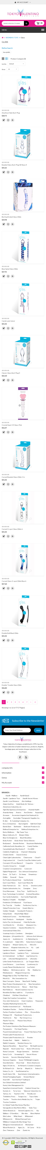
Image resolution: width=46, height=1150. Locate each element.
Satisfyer (35, 1051)
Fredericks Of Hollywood (12, 902)
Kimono (6, 947)
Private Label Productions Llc (13, 1035)
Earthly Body (28, 880)
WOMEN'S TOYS (12, 38)
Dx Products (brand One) (12, 880)
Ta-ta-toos (17, 1091)
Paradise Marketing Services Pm (14, 1004)
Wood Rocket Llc (9, 1127)
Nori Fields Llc (8, 990)
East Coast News (9, 883)
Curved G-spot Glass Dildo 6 (12, 529)
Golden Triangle (9, 911)
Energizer (27, 888)
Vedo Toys (33, 1108)
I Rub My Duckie (29, 922)
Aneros (18, 812)
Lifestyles (33, 959)
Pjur (15, 1018)
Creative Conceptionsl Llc (12, 869)
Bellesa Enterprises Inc (30, 829)
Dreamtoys (33, 874)
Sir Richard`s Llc (8, 1068)
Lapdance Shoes (9, 953)
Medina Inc (37, 970)
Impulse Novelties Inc (27, 928)
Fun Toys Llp (7, 905)
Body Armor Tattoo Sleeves (25, 841)
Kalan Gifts (19, 942)
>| (35, 702)
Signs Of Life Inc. (9, 1066)
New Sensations (35, 984)
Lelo (4, 959)
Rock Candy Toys (17, 1049)
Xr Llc (39, 1127)
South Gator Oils (9, 1074)
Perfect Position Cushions (12, 1012)
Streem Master (29, 1077)
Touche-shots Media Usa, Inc (22, 1099)
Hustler (29, 919)
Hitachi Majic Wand (21, 914)
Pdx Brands (27, 1006)
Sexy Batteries (8, 1063)
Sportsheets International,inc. (29, 1074)
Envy (35, 888)
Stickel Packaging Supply (12, 1077)
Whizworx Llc (7, 1119)
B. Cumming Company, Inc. (19, 821)
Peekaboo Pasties (9, 1009)
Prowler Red (7, 1040)
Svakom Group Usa (32, 1088)
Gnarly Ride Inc (28, 908)
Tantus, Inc (7, 1094)
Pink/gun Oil (7, 1015)
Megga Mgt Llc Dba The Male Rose (15, 976)
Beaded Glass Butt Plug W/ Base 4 (14, 165)
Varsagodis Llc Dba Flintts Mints (14, 1108)
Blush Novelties (26, 838)
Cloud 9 (37, 857)
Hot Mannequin (24, 916)
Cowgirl (22, 866)
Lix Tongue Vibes (32, 961)
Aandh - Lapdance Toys (11, 798)
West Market (35, 1113)
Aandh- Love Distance (11, 801)
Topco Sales (33, 1096)
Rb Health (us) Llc (36, 1046)
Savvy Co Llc (7, 1054)
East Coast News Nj (25, 883)
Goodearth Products (24, 911)
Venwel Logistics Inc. (26, 1111)
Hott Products (8, 919)
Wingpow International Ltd (13, 1125)
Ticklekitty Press (9, 1096)
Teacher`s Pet (19, 1094)
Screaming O (19, 1054)
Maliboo (6, 970)
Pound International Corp (12, 1032)
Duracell (13, 877)
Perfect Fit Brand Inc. (26, 1009)
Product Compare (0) (18, 59)
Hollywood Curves (9, 916)
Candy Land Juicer (8, 321)
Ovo (30, 998)
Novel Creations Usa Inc (24, 990)
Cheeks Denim (8, 855)
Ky (32, 947)
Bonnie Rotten (18, 843)
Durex (21, 877)
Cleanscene (27, 857)
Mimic (33, 976)
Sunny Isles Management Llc (13, 1085)
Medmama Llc (8, 973)
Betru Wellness (8, 832)
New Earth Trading (29, 981)
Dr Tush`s (13, 874)
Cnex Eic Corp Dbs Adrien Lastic (29, 860)
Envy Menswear (8, 891)
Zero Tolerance (8, 1130)
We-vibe (24, 1113)
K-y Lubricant (8, 942)
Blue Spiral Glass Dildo (10, 269)
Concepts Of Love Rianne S (13, 863)
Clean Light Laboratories (12, 857)
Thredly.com (31, 1094)
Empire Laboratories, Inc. (12, 888)
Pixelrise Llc (7, 1018)
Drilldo (5, 877)
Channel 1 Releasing (28, 852)
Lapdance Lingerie (25, 950)
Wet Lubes (7, 1116)
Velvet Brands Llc (9, 1111)
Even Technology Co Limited (13, 894)
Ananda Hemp (8, 812)
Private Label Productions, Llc (13, 1037)
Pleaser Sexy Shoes (25, 1021)
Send (38, 730)
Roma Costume (8, 1051)
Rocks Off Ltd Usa (33, 1049)
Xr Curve (31, 1127)
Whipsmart (29, 1116)
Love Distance (8, 964)
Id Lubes (20, 925)
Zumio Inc (26, 1130)
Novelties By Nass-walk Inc (13, 992)
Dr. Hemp (22, 874)
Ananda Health (33, 810)
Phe (26, 1012)
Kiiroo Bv (33, 945)
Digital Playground (9, 871)
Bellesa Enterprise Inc (11, 829)
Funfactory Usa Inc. (30, 905)
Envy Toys (21, 891)
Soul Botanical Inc (22, 1071)
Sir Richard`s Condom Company (29, 1066)
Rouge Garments (23, 1051)
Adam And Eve (8, 804)
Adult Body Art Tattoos (24, 804)
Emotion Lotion (36, 886)
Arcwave (6, 815)
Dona (5, 874)
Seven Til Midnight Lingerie (29, 1060)
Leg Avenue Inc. (32, 956)
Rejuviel (6, 1049)
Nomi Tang (33, 987)
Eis (19, 886)
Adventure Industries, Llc (12, 807)
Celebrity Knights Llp (10, 852)
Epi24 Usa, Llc (32, 891)
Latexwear (35, 953)
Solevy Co (38, 1068)
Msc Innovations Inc (19, 978)
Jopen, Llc (6, 939)
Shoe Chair (20, 1063)
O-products (29, 992)
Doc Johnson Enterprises (28, 871)
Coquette (29, 863)
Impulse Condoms (9, 928)
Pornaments (7, 1029)
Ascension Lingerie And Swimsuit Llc (25, 815)
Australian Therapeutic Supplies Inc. (26, 818)
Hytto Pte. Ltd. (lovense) (12, 922)
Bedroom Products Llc (32, 826)
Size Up (19, 1068)
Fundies (17, 905)
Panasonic (39, 1001)
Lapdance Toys (23, 953)
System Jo (6, 1091)
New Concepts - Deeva (11, 981)
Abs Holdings (26, 801)
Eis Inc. (25, 886)
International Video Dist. (12, 931)
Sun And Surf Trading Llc (21, 1080)
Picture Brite (35, 1012)
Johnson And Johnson (34, 936)
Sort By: (4, 64)
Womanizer (29, 1125)
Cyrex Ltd (28, 869)
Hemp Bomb (7, 914)
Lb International (9, 956)
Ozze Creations (27, 1001)
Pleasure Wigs (8, 1023)
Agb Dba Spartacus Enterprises (14, 810)
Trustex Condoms (9, 1102)
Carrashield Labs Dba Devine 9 (14, 849)
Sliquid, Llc (28, 1068)
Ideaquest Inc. (31, 925)
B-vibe (5, 821)
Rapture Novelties (9, 1046)
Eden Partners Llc (9, 886)
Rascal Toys (23, 1046)
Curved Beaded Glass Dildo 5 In (13, 477)
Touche (6, 1099)
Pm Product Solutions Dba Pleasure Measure (19, 1026)
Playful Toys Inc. (9, 1021)
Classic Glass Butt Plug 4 (11, 373)
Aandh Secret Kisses (30, 798)
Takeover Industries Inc (32, 1091)
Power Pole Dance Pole (32, 1032)
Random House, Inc (25, 1043)
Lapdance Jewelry (9, 950)
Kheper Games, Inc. (20, 945)
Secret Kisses (32, 1054)
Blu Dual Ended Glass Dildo (11, 217)
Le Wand (20, 956)
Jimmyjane (29, 933)
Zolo (18, 1130)
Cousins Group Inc (10, 866)
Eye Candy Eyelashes (10, 897)
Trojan (37, 1099)
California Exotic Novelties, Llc (14, 846)
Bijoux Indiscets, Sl (10, 835)
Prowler (30, 1037)
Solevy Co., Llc (8, 1071)
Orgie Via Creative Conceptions (14, 998)
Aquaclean (39, 812)
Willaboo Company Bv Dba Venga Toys (17, 1122)
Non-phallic (6, 52)
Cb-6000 (31, 849)
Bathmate (17, 826)
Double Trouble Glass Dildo (12, 685)
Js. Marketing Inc (32, 939)
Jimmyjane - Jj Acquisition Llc (13, 936)
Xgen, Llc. (21, 1127)
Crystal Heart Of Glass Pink (12, 425)
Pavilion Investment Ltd (11, 1006)
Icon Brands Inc (8, 925)
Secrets (6, 1057)
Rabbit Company (9, 1043)
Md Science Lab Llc (18, 970)
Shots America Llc (33, 1063)
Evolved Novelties (32, 894)
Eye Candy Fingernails (29, 897)
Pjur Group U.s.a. (26, 1018)
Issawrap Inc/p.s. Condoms (13, 933)
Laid (37, 947)
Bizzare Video (24, 835)
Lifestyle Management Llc (18, 959)
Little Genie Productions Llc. (13, 961)
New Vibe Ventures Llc (11, 987)
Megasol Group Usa (22, 973)
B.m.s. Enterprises (9, 824)
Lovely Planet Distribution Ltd (14, 967)
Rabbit (17, 1040)
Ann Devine (28, 812)
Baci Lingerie (23, 824)
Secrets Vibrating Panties (20, 1057)
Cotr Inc (39, 863)
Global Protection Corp (11, 908)
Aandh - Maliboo (11, 796)
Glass (23, 38)
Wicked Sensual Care (23, 1119)
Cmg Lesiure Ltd (9, 860)
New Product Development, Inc (14, 984)
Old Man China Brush (20, 995)
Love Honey (20, 964)
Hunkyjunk (20, 919)
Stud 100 (6, 1080)
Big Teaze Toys (22, 832)
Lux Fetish (31, 967)
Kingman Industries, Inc (20, 947)
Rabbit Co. (26, 1040)
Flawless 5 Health (9, 900)
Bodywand (7, 843)
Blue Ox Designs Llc (10, 838)
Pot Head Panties (21, 1029)
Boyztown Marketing (34, 843)
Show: (3, 69)
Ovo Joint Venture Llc (11, 1001)
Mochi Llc (6, 978)
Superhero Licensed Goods (13, 1088)
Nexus (24, 987)
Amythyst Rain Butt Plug (11, 113)
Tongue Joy (22, 1096)
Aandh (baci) (24, 796)
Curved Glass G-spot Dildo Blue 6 (14, 581)
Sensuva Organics (9, 1060)
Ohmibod (6, 995)
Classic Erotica (21, 855)
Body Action (7, 841)
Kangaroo (6, 945)
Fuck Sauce (28, 902)
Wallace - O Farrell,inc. (11, 1113)
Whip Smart (18, 1116)
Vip (37, 1111)
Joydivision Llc (18, 939)
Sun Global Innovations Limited (14, 1082)
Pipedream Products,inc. (23, 1015)
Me (29, 970)
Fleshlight (21, 900)
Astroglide (7, 818)
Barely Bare (7, 826)
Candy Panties (32, 846)
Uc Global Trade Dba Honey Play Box (16, 1105)
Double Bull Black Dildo (10, 633)
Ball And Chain (36, 824)
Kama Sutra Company (34, 942)
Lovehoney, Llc (32, 964)
